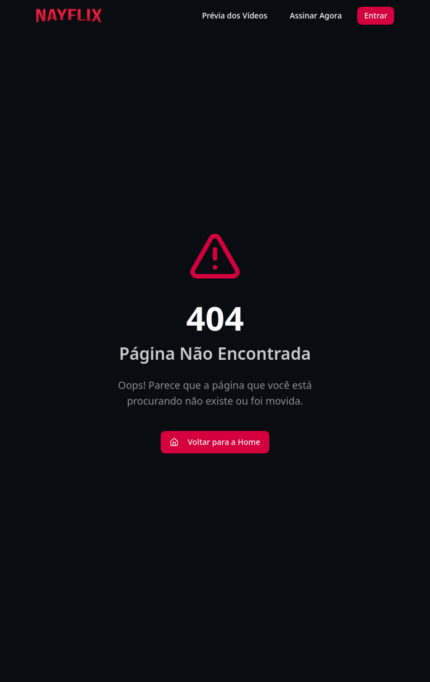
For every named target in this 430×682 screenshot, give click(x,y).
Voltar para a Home (215, 442)
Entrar (375, 15)
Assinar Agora (316, 15)
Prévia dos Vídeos (235, 15)
